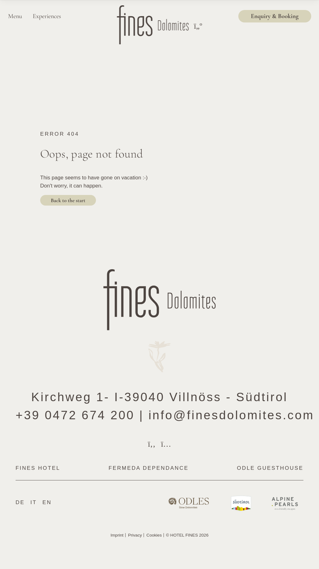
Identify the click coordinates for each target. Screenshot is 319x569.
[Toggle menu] (198, 26)
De (20, 502)
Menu (15, 16)
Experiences (47, 16)
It (33, 502)
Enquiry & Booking (274, 16)
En (46, 502)
